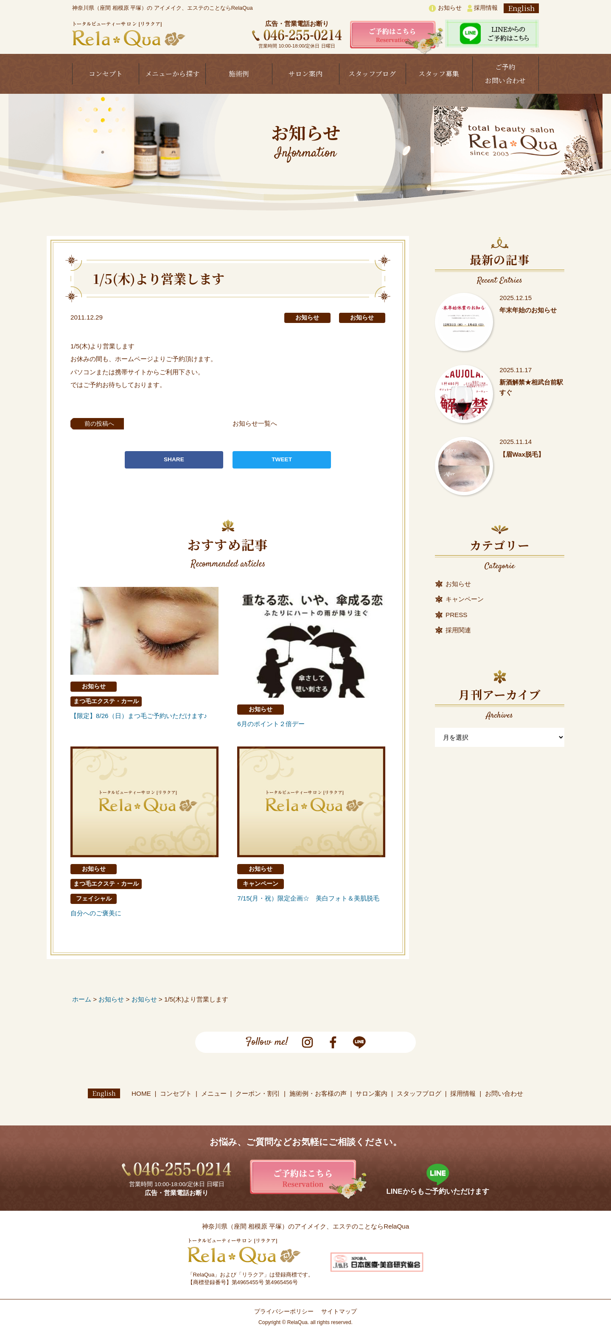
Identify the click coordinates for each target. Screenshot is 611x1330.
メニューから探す (172, 74)
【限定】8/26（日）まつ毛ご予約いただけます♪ (138, 715)
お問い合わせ (504, 1093)
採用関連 (458, 630)
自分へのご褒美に (95, 913)
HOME (141, 1093)
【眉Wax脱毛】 (521, 454)
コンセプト (106, 74)
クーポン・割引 (257, 1093)
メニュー (214, 1093)
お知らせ (445, 8)
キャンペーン (260, 884)
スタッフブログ (372, 74)
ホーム (81, 999)
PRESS (457, 614)
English (521, 8)
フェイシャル (94, 898)
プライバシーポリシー (284, 1311)
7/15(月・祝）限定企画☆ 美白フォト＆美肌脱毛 (308, 898)
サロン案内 (305, 74)
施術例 (239, 74)
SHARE (174, 459)
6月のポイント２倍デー (270, 723)
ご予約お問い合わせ (505, 73)
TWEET (282, 459)
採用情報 (482, 8)
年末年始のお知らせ (528, 310)
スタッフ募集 (438, 74)
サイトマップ (339, 1311)
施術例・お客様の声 (318, 1093)
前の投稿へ (102, 423)
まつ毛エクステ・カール (106, 701)
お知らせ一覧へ (257, 423)
